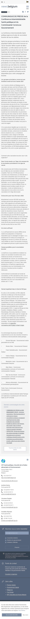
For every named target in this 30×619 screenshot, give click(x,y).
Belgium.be (10, 590)
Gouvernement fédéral (13, 587)
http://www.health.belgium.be (8, 477)
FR (2, 2)
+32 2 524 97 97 (7, 475)
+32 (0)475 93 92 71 (8, 505)
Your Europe (10, 592)
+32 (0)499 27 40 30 (8, 489)
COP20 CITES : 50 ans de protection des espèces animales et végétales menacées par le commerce (15, 433)
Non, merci (25, 615)
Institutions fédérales (12, 542)
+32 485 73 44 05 (7, 518)
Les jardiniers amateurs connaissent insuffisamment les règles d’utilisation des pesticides (15, 419)
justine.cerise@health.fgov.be (8, 494)
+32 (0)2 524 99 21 (8, 503)
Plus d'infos (21, 610)
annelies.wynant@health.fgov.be (9, 520)
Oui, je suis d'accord (12, 615)
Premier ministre (11, 585)
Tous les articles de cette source (15, 448)
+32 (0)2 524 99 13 (8, 492)
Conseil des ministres (12, 538)
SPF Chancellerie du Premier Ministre (16, 594)
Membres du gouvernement (14, 540)
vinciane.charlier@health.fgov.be (9, 507)
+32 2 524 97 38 (7, 516)
